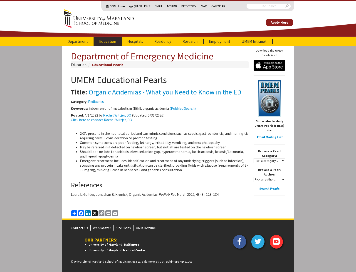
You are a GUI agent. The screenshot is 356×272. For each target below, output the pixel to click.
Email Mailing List (270, 137)
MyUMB (172, 6)
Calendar (218, 6)
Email (159, 6)
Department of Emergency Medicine (142, 56)
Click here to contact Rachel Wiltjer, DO (101, 119)
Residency (162, 41)
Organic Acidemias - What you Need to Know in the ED (165, 92)
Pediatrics (96, 101)
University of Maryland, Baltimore (114, 244)
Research (190, 41)
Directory (188, 6)
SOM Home (117, 6)
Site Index (123, 228)
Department (77, 41)
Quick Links (142, 6)
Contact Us (79, 228)
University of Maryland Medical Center (117, 250)
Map (204, 6)
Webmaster (102, 228)
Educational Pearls (108, 64)
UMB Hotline (146, 228)
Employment (219, 41)
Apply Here (279, 22)
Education (107, 41)
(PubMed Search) (183, 108)
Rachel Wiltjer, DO (117, 115)
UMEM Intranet (254, 41)
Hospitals (135, 41)
